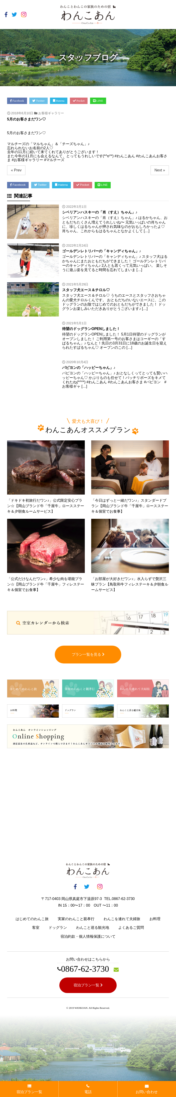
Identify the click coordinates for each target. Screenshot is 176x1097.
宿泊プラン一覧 (88, 986)
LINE (98, 100)
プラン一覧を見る (88, 656)
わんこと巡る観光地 (92, 929)
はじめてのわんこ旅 (32, 920)
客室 (35, 929)
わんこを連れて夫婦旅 (122, 920)
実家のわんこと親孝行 (76, 920)
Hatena (58, 100)
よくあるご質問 (131, 929)
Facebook (17, 100)
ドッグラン (58, 929)
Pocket (79, 100)
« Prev (16, 170)
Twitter (38, 100)
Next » (159, 170)
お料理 (154, 920)
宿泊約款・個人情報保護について (88, 938)
